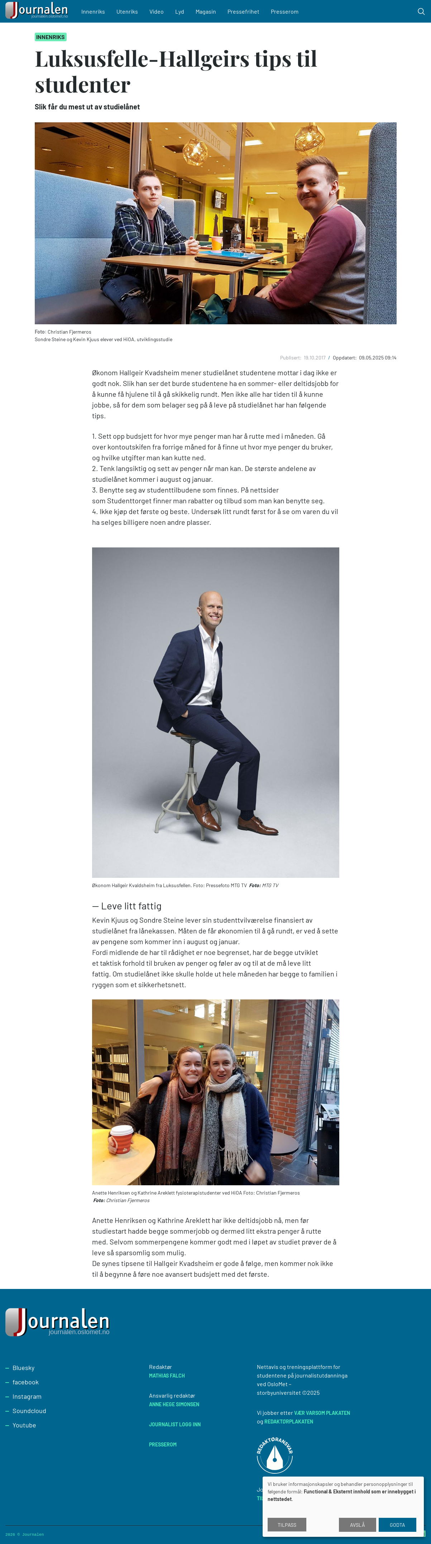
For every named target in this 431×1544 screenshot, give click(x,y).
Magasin (206, 11)
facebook (26, 1382)
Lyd (179, 11)
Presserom (284, 11)
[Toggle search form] (421, 11)
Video (156, 11)
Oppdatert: (345, 357)
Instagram (27, 1396)
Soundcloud (29, 1410)
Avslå (357, 1525)
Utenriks (127, 11)
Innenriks (93, 11)
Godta (397, 1525)
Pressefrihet (243, 11)
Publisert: (291, 357)
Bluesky (23, 1367)
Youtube (24, 1425)
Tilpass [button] (287, 1525)
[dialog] (343, 1507)
